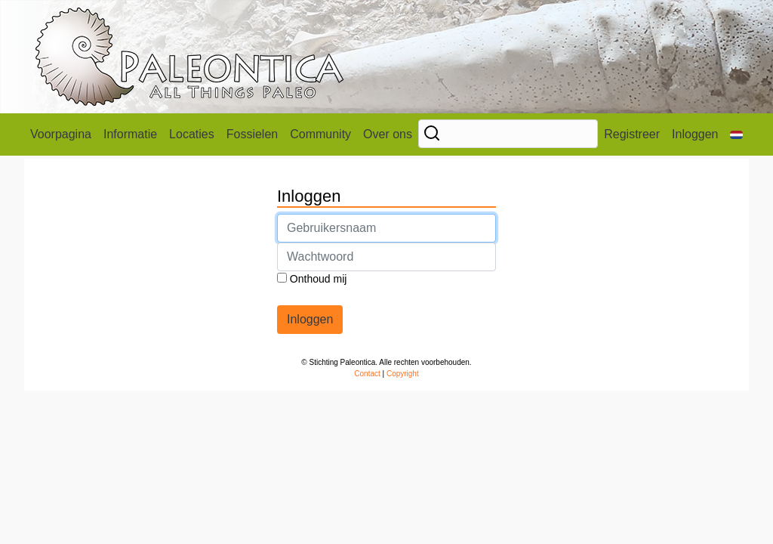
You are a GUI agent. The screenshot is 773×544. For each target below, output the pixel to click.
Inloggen (695, 134)
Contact (367, 373)
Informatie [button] (130, 134)
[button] (736, 134)
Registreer (632, 134)
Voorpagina (60, 134)
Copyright (402, 373)
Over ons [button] (387, 134)
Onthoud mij (311, 279)
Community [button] (320, 134)
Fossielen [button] (252, 134)
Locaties (191, 134)
